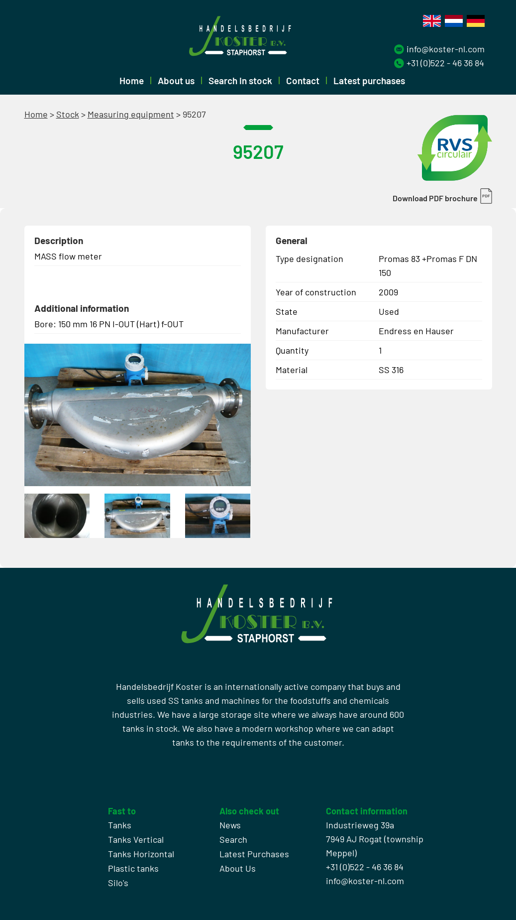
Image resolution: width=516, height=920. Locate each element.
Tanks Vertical (136, 839)
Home (131, 80)
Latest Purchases (254, 853)
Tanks (119, 824)
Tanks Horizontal (141, 853)
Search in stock (240, 80)
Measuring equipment (131, 114)
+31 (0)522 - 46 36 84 (445, 62)
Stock (67, 114)
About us (176, 80)
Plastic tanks (133, 868)
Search (233, 839)
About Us (237, 868)
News (230, 824)
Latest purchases (369, 80)
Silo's (118, 882)
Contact (302, 80)
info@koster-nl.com (446, 48)
